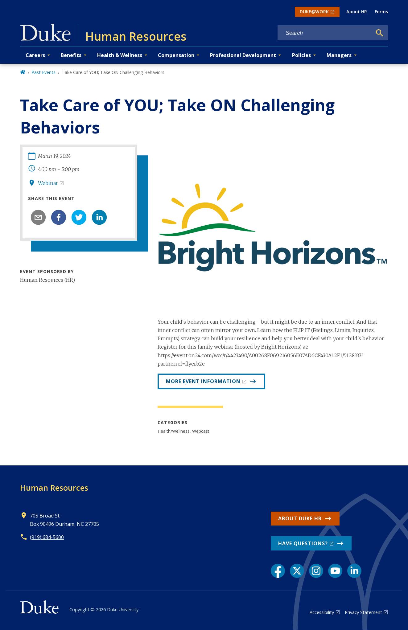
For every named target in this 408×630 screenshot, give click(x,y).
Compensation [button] (176, 55)
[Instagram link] (316, 571)
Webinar (48, 183)
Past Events (43, 72)
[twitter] (79, 217)
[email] (38, 217)
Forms (381, 11)
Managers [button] (339, 55)
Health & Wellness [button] (119, 55)
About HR (356, 11)
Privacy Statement (363, 612)
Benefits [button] (71, 55)
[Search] (380, 33)
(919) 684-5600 (47, 537)
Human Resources (54, 487)
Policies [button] (301, 55)
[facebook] (58, 217)
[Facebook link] (278, 571)
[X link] (297, 571)
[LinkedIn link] (354, 571)
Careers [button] (35, 55)
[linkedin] (99, 217)
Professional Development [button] (243, 55)
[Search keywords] (325, 33)
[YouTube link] (335, 571)
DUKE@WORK (314, 11)
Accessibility (322, 612)
